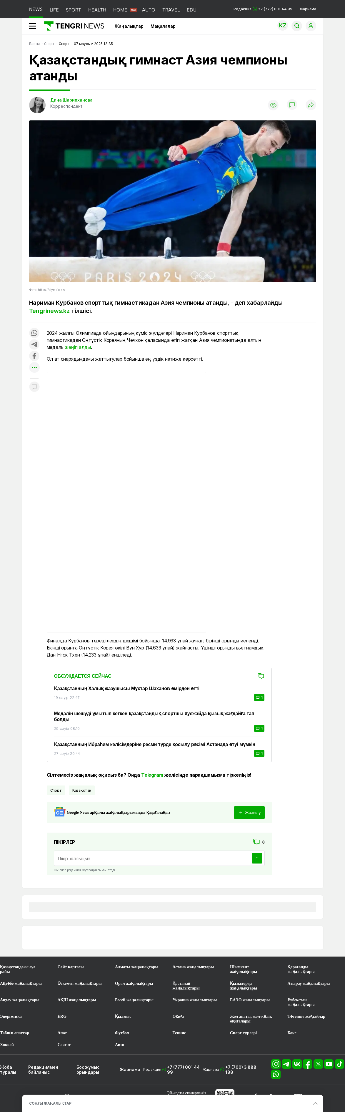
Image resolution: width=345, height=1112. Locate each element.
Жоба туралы (8, 1070)
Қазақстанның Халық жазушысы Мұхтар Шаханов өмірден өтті (127, 688)
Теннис (179, 1033)
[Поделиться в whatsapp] (34, 333)
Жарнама (307, 9)
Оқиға (178, 1016)
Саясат (64, 1045)
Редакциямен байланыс (43, 1070)
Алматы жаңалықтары (136, 967)
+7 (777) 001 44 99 (183, 1070)
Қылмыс (123, 1016)
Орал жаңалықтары (134, 983)
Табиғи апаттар (14, 1033)
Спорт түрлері (243, 1033)
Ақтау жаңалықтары (19, 1000)
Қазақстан (81, 790)
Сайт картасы (71, 967)
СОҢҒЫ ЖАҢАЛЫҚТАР (50, 1103)
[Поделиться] (311, 105)
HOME (120, 10)
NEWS (36, 9)
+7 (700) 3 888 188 (240, 1070)
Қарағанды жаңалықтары (301, 969)
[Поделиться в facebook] (34, 356)
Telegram (152, 775)
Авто (119, 1045)
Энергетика (11, 1016)
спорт (56, 790)
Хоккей (7, 1045)
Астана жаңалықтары (193, 967)
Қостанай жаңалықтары (186, 985)
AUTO (148, 10)
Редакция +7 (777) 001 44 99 (263, 9)
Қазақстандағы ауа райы (17, 969)
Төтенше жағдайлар (306, 1016)
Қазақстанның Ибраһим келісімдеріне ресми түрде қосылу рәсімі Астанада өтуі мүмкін (155, 744)
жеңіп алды (78, 347)
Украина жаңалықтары (195, 1000)
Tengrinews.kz (49, 310)
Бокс (292, 1033)
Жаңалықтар (129, 26)
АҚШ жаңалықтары (77, 1000)
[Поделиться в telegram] (34, 345)
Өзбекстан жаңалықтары (301, 1002)
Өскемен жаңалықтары (80, 983)
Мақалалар (163, 26)
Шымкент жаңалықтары (243, 969)
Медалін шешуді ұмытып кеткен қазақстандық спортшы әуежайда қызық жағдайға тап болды (154, 716)
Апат (62, 1033)
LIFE (54, 10)
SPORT (73, 10)
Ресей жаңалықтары (134, 1000)
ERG (62, 1016)
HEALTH (97, 10)
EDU (191, 10)
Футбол (122, 1033)
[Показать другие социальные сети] (34, 368)
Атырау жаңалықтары (309, 983)
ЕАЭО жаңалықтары (250, 1000)
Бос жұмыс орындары (87, 1070)
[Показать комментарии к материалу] (34, 387)
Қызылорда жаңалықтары (243, 985)
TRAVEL (171, 10)
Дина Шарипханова (71, 99)
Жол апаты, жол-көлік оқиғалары (251, 1018)
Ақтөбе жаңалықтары (21, 983)
